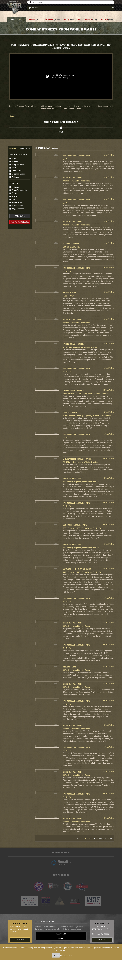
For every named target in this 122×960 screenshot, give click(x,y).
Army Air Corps (18, 165)
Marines (15, 161)
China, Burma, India (19, 190)
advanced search (19, 222)
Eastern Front (17, 203)
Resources (61, 934)
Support (19, 939)
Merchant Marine (18, 174)
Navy (14, 168)
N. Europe (15, 187)
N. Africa (15, 196)
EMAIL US (102, 939)
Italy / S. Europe (18, 209)
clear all (20, 216)
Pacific (14, 193)
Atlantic (15, 199)
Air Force (15, 177)
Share (13, 116)
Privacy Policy (66, 955)
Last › (90, 838)
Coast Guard (17, 171)
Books (61, 938)
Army (14, 158)
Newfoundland (17, 206)
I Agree (56, 955)
